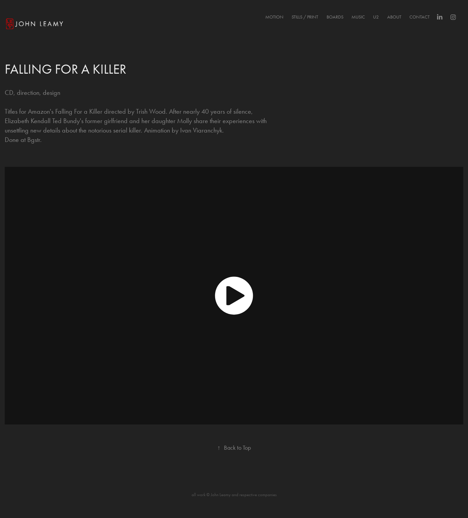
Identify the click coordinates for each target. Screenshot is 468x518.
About (394, 17)
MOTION (274, 17)
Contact (419, 17)
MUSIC (358, 17)
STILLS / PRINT (305, 17)
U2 (376, 17)
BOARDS (335, 17)
